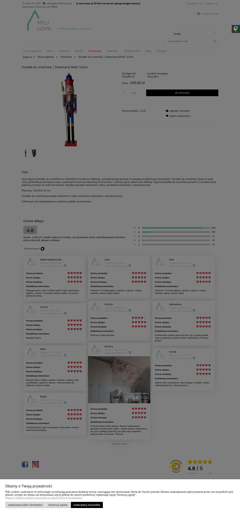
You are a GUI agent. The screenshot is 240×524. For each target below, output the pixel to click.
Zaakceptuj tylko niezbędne (25, 505)
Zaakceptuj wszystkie (87, 505)
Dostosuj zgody (58, 505)
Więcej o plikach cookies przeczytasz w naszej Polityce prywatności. (43, 497)
